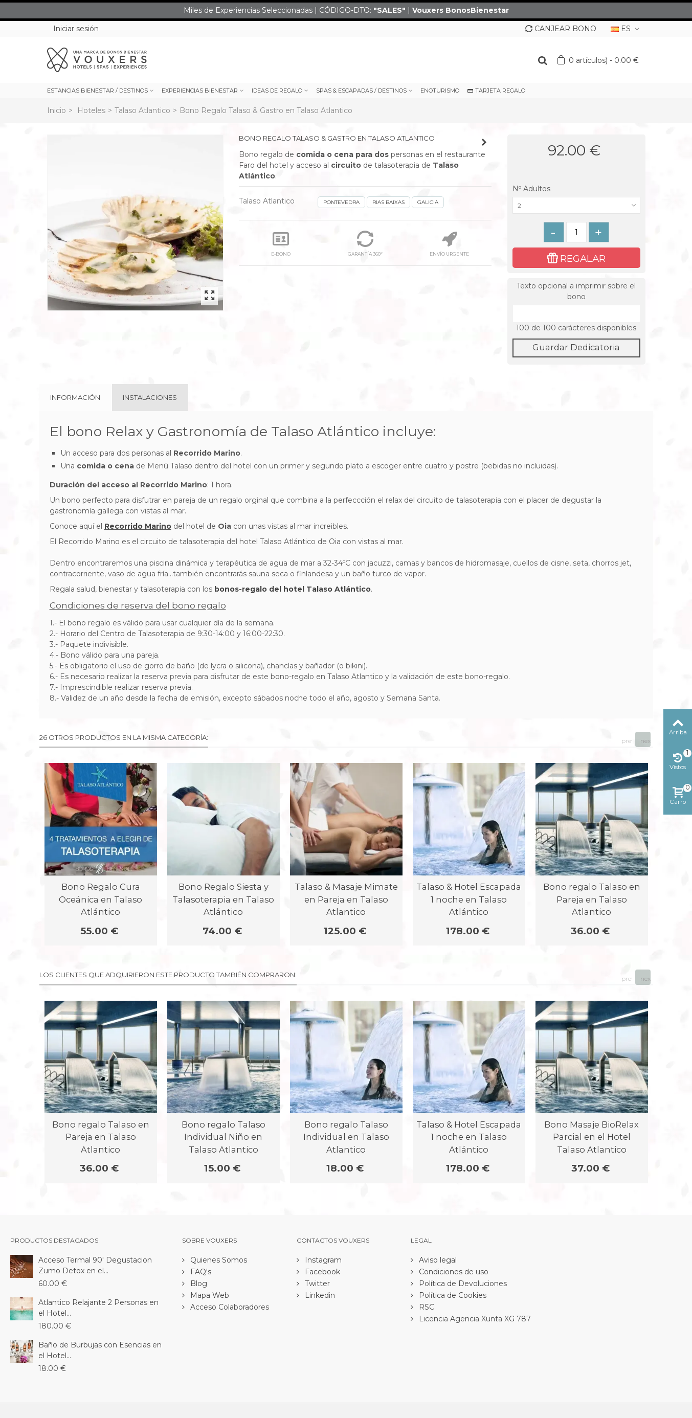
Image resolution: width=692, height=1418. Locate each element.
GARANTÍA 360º (365, 244)
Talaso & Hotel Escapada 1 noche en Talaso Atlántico (468, 899)
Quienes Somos (217, 1260)
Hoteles (91, 110)
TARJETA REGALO (496, 90)
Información (75, 397)
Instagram (322, 1260)
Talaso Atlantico (142, 110)
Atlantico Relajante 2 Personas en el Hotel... (98, 1308)
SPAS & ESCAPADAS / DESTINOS (361, 90)
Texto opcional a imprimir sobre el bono (576, 291)
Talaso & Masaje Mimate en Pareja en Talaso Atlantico (346, 899)
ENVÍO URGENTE (449, 244)
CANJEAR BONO (560, 28)
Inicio (56, 110)
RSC (425, 1307)
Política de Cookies (451, 1295)
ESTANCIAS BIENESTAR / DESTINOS (97, 90)
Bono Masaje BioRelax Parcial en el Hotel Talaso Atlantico (591, 1137)
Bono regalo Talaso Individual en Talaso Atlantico (346, 1137)
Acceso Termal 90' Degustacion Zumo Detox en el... (95, 1265)
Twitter (316, 1283)
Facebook (321, 1271)
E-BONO (281, 244)
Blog (197, 1283)
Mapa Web (208, 1295)
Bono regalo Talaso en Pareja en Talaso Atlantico (591, 899)
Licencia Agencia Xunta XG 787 (474, 1318)
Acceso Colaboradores (228, 1307)
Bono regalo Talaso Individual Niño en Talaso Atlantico (223, 1137)
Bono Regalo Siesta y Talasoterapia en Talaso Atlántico (223, 899)
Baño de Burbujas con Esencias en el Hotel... (100, 1350)
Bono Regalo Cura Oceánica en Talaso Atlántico (100, 899)
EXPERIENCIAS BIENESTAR (200, 90)
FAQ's (199, 1271)
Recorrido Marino (137, 526)
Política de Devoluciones (462, 1283)
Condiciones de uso (452, 1271)
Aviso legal (437, 1260)
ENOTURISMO (439, 90)
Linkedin (319, 1295)
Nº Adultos (532, 188)
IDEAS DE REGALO (277, 90)
